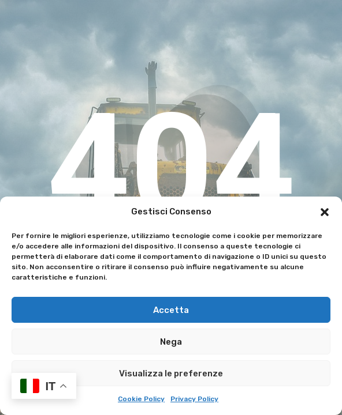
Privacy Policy (194, 399)
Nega (171, 342)
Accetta (171, 310)
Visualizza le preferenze (171, 373)
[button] (324, 212)
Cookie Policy (141, 399)
